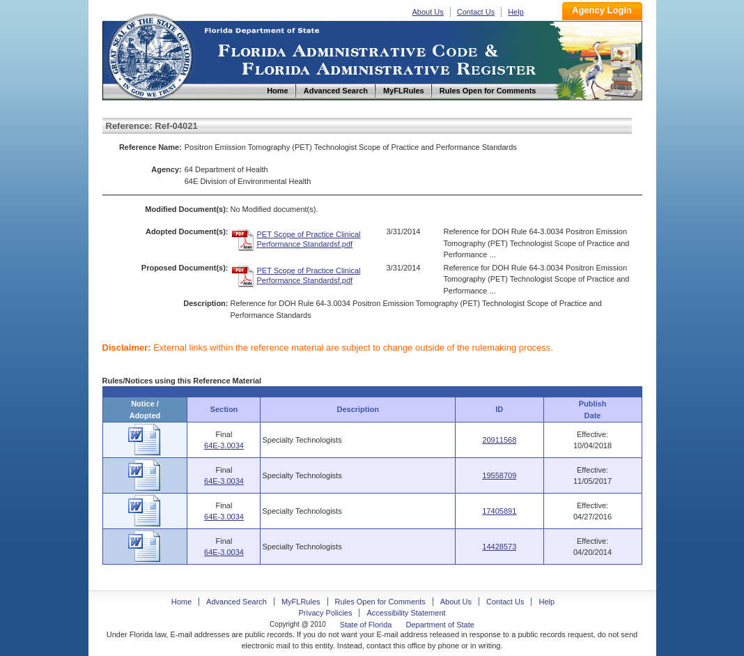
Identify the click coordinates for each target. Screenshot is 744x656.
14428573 (499, 546)
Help (516, 12)
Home (149, 55)
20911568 (499, 440)
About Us (428, 12)
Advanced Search (236, 601)
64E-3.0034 (224, 445)
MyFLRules (300, 601)
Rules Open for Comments (380, 601)
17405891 (499, 511)
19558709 (499, 475)
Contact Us (476, 12)
